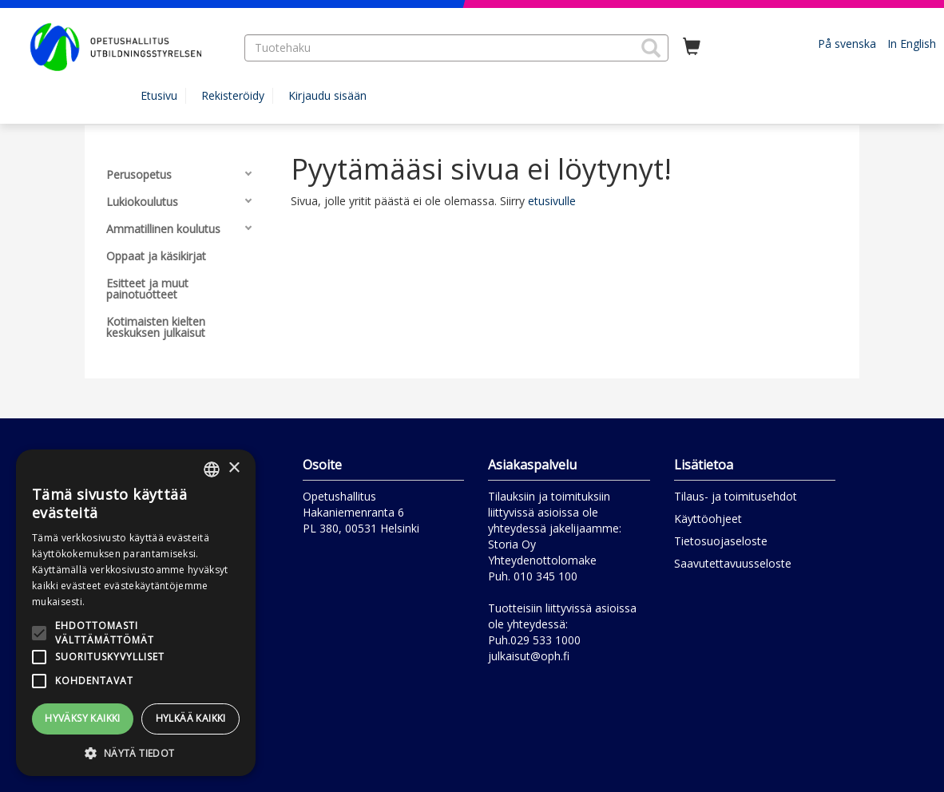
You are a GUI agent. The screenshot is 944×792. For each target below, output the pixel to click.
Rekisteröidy (232, 95)
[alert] (136, 612)
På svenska (847, 43)
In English (911, 43)
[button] (650, 47)
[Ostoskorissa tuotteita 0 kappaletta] (691, 47)
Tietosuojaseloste (720, 540)
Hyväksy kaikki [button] (83, 718)
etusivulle (552, 200)
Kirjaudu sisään (327, 95)
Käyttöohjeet (708, 518)
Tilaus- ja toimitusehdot (735, 496)
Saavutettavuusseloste (732, 563)
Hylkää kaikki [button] (191, 718)
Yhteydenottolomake (542, 560)
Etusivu (159, 95)
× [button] (234, 468)
